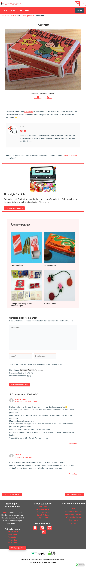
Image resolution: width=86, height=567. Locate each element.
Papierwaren (43, 518)
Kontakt (73, 523)
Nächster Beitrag (74, 495)
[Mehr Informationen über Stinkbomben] (26, 248)
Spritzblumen (50, 304)
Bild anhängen (14, 371)
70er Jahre (13, 537)
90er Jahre (13, 543)
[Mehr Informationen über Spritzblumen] (59, 286)
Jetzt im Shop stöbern (14, 209)
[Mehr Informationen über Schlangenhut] (59, 248)
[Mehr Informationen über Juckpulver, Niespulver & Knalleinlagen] (26, 286)
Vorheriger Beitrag (12, 495)
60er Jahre (13, 534)
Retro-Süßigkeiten (43, 509)
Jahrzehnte (12, 531)
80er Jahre (15, 17)
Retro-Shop (43, 507)
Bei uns (6, 512)
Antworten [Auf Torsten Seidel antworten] (73, 444)
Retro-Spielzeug (43, 512)
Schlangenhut (50, 266)
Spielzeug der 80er (28, 17)
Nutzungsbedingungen (73, 511)
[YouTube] (49, 528)
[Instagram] (42, 528)
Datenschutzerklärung (73, 514)
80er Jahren (28, 113)
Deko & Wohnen (43, 515)
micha (23, 131)
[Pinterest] (44, 532)
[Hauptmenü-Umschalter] (84, 4)
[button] (79, 11)
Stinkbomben (16, 266)
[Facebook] (38, 99)
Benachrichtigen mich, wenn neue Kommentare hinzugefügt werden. (36, 365)
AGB (73, 509)
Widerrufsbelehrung (73, 517)
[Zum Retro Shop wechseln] (17, 548)
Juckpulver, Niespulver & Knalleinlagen (21, 305)
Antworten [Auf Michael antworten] (73, 475)
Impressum (73, 520)
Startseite (5, 17)
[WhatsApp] (48, 99)
